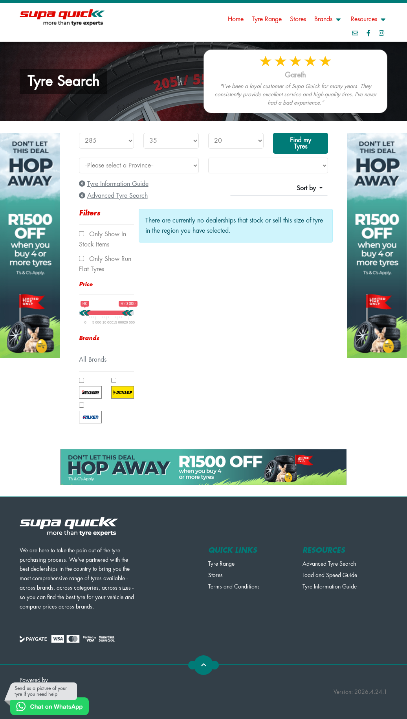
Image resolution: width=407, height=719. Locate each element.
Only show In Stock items (102, 239)
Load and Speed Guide (329, 575)
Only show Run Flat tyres (105, 264)
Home (236, 19)
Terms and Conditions (234, 586)
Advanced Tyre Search (329, 563)
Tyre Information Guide (329, 586)
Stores (298, 19)
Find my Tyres (300, 143)
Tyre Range (267, 19)
